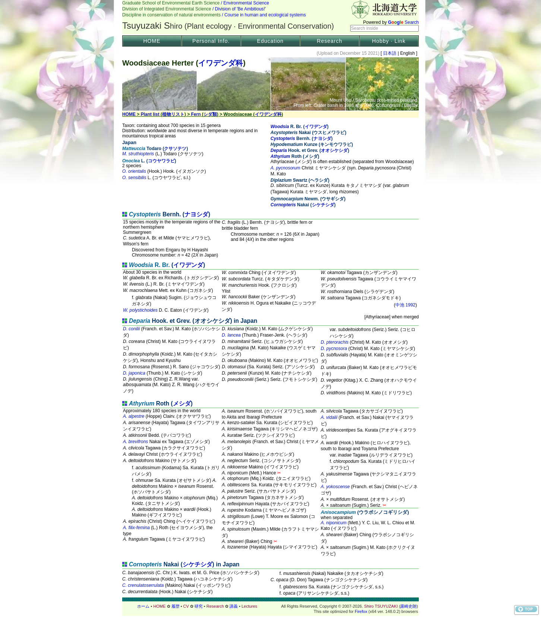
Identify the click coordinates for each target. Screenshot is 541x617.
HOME (152, 41)
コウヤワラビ (161, 160)
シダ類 (210, 114)
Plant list (150, 114)
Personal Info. (211, 41)
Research (329, 41)
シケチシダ (323, 204)
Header (270, 17)
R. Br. (149, 265)
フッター (270, 606)
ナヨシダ (322, 138)
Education (270, 41)
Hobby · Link (389, 41)
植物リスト (173, 114)
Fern (196, 114)
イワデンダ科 (220, 63)
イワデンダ (316, 126)
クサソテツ (175, 148)
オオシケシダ (334, 150)
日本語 (390, 53)
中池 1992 (405, 305)
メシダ (182, 403)
